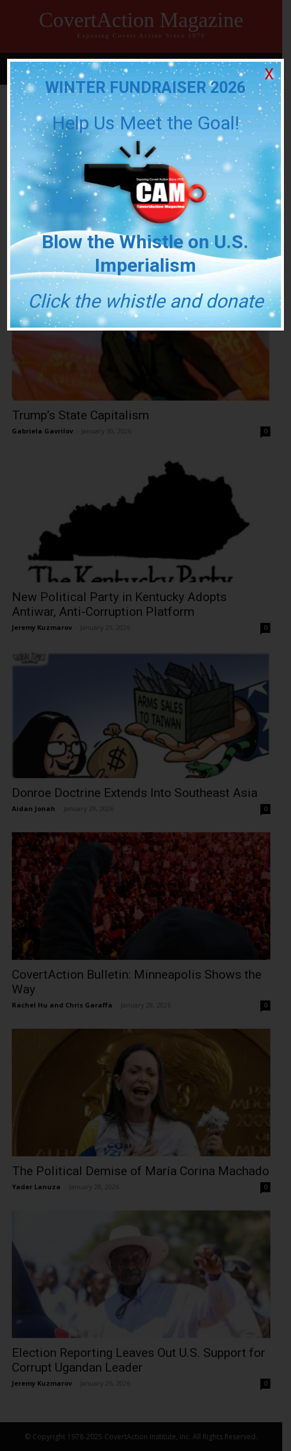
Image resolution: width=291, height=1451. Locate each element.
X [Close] (269, 74)
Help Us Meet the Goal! (145, 123)
